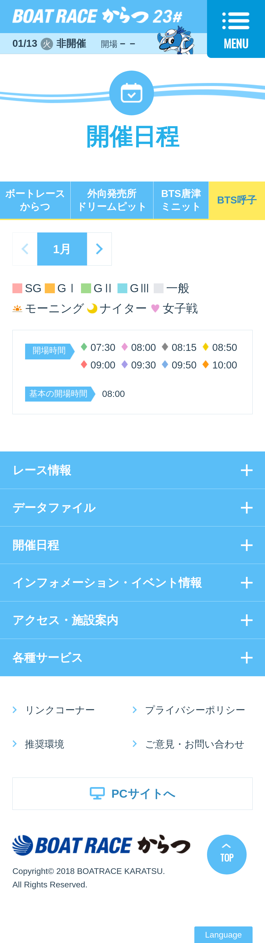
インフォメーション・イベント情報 (107, 582)
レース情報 (41, 470)
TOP (226, 857)
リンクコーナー (60, 709)
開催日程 (35, 545)
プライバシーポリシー (195, 709)
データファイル (53, 507)
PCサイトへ (143, 793)
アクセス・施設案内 (65, 620)
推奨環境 (44, 744)
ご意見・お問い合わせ (195, 744)
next (99, 249)
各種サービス (47, 657)
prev (24, 249)
